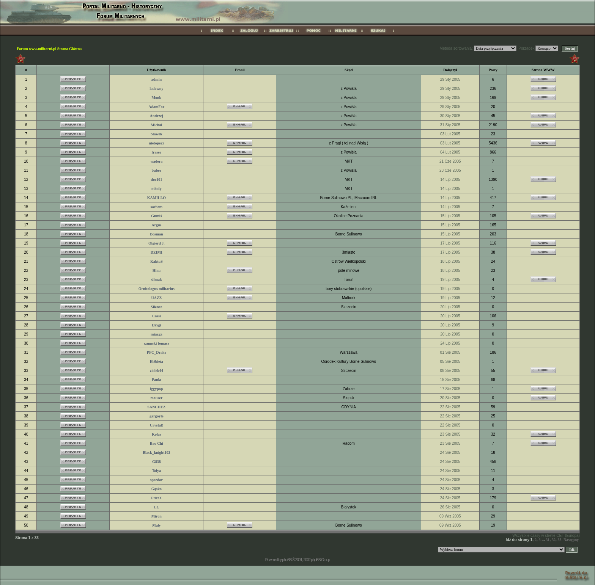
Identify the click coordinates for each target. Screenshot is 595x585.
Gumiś (156, 216)
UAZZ (156, 298)
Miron (156, 516)
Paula (156, 380)
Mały (156, 525)
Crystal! (156, 425)
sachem (157, 207)
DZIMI (156, 252)
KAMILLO (156, 198)
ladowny (156, 88)
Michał (156, 125)
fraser (157, 152)
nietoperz (156, 143)
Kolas (156, 434)
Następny (571, 540)
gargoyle (157, 416)
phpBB (286, 560)
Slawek (156, 134)
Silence (156, 307)
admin (156, 79)
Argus (156, 225)
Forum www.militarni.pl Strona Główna (49, 49)
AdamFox (156, 107)
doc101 (156, 179)
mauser (157, 398)
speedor (156, 480)
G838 (156, 462)
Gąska (156, 489)
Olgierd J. (156, 243)
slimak (156, 280)
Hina (157, 270)
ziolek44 (156, 371)
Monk (157, 98)
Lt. (156, 507)
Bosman (156, 234)
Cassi (156, 316)
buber (157, 170)
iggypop (156, 389)
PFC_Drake (156, 352)
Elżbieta (156, 361)
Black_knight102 (156, 452)
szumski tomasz (156, 343)
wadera (157, 161)
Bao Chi (156, 443)
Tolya (156, 471)
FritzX (156, 498)
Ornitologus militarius (157, 289)
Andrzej (156, 116)
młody (156, 189)
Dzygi (156, 325)
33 (559, 540)
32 (554, 540)
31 (547, 540)
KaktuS (156, 261)
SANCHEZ (156, 407)
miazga (156, 334)
